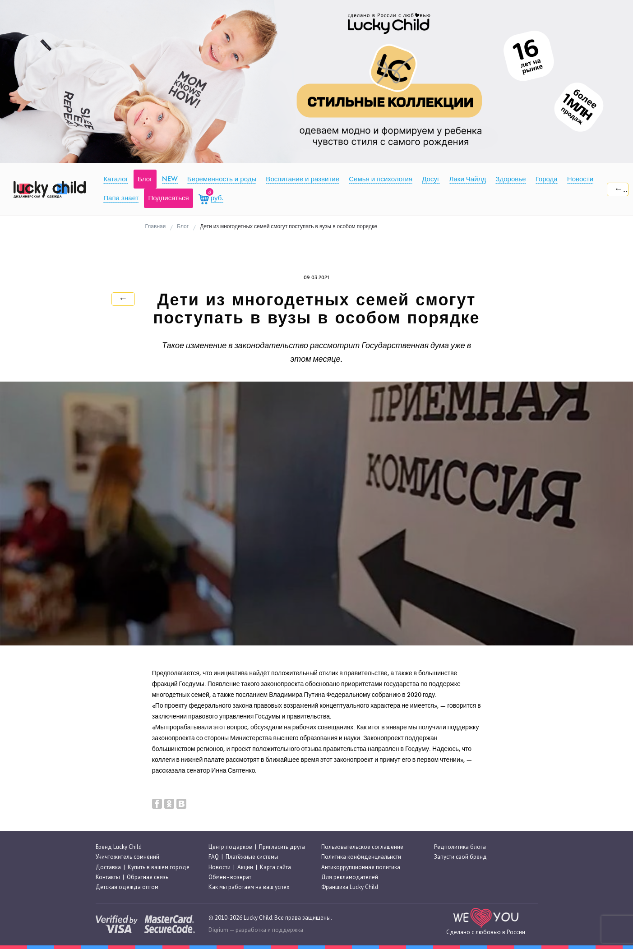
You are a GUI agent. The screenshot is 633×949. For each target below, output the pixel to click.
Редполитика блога (460, 847)
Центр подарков (230, 847)
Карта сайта (275, 867)
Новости (219, 867)
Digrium (218, 930)
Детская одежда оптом (127, 887)
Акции (245, 867)
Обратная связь (147, 877)
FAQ (213, 857)
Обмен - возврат (229, 877)
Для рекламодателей (349, 877)
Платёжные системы (252, 857)
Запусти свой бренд (460, 857)
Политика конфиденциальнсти (361, 857)
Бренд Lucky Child (119, 847)
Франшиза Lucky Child (349, 887)
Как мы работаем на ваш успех (249, 887)
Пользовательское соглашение (362, 847)
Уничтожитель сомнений (127, 857)
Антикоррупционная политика (360, 867)
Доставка (108, 867)
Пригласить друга (282, 847)
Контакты (108, 877)
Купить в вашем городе (158, 867)
